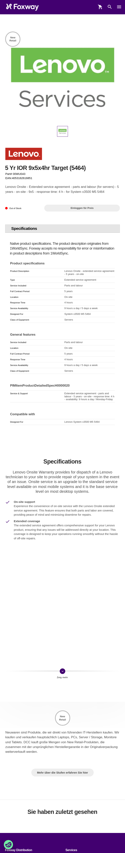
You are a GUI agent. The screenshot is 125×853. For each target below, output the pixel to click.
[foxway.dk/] (22, 7)
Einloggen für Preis (82, 208)
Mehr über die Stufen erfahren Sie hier (62, 772)
